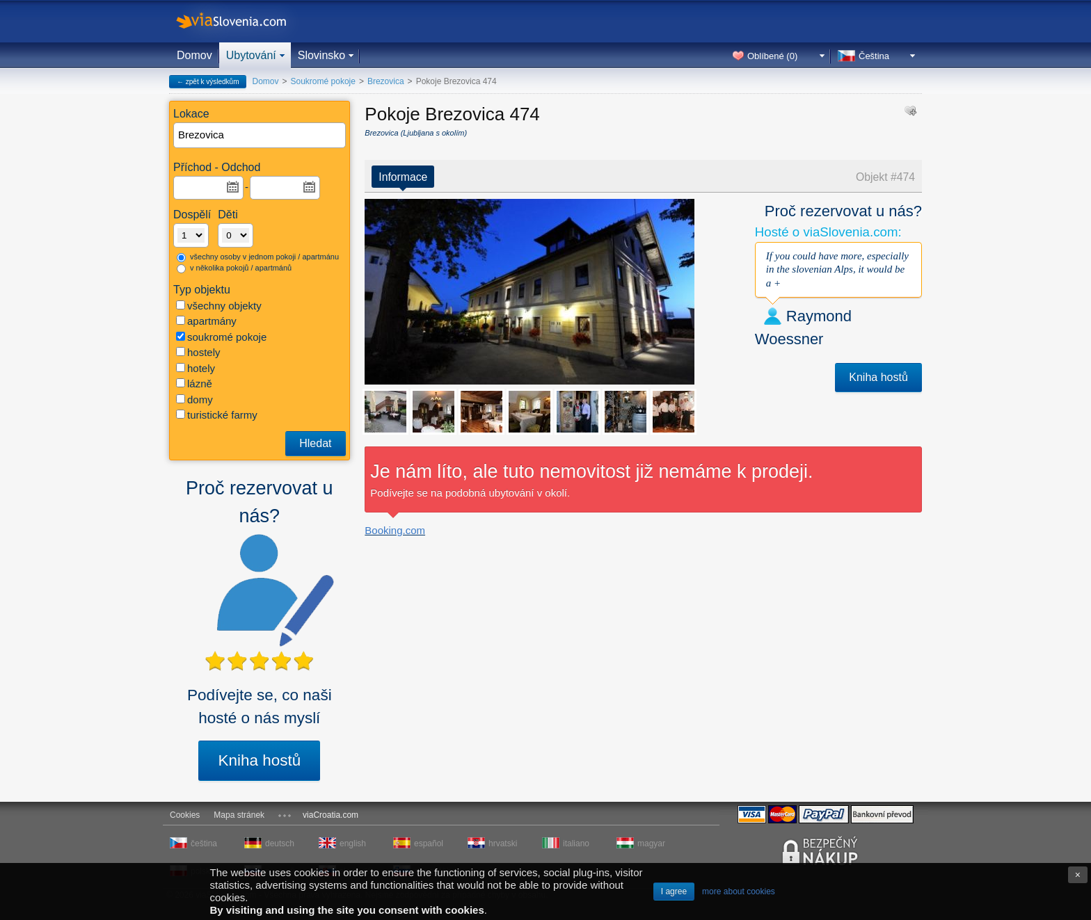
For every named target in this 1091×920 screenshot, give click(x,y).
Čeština (874, 56)
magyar (651, 843)
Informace (403, 177)
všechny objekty (219, 306)
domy (194, 399)
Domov (194, 55)
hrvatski (502, 843)
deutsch (279, 843)
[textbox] (260, 135)
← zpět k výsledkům (208, 82)
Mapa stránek (239, 815)
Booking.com (395, 530)
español (428, 843)
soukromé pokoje (221, 337)
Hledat (315, 443)
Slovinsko (321, 55)
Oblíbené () (772, 56)
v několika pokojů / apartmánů (234, 268)
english (353, 843)
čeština (204, 843)
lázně (194, 383)
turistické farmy (216, 415)
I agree (674, 891)
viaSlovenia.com (243, 21)
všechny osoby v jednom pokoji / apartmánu (258, 257)
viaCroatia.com (330, 815)
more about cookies (738, 891)
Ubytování (251, 55)
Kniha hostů (259, 760)
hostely (198, 352)
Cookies (185, 815)
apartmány (206, 321)
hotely (195, 368)
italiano (576, 843)
